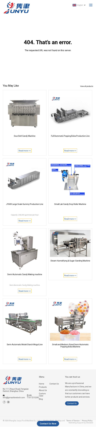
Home (41, 384)
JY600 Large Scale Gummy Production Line (24, 204)
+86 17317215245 (33, 396)
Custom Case (42, 394)
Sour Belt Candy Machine (24, 136)
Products (43, 387)
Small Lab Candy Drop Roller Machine (70, 204)
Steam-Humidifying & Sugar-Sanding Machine (70, 261)
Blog (41, 399)
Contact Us (54, 384)
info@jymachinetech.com (14, 397)
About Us (43, 390)
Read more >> (25, 151)
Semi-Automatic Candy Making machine (24, 274)
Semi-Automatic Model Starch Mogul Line (25, 344)
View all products (86, 86)
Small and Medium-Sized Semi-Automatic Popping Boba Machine (70, 345)
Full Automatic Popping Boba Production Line (70, 136)
